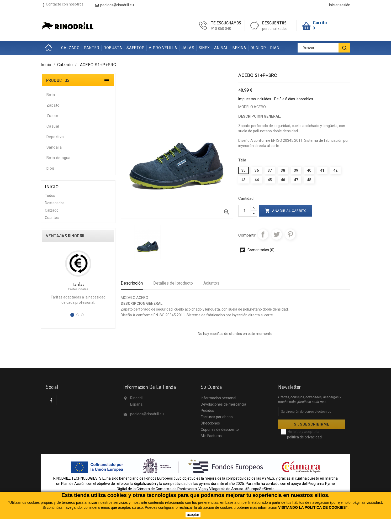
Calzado (52, 210)
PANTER (91, 48)
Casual (52, 126)
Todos (50, 195)
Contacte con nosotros (64, 4)
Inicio (50, 48)
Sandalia (54, 147)
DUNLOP (258, 48)
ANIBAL (221, 48)
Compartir (263, 234)
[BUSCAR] (344, 48)
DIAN (274, 48)
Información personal (218, 398)
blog (50, 168)
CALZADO (70, 48)
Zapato (53, 105)
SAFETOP (135, 48)
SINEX (204, 48)
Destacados (55, 203)
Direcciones (210, 423)
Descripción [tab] (132, 283)
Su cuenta (211, 387)
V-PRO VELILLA (163, 48)
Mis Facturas (211, 436)
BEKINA (239, 48)
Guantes (52, 218)
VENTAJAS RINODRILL (67, 235)
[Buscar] (324, 48)
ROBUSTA (113, 48)
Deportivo (55, 136)
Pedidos (207, 410)
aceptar (193, 514)
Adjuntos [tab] (211, 283)
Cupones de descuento (220, 429)
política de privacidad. (305, 437)
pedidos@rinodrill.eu (147, 414)
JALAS (188, 48)
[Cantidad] (244, 211)
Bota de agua (58, 157)
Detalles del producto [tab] (173, 283)
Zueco (52, 115)
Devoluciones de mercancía (223, 404)
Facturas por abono (217, 417)
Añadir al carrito (286, 210)
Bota (50, 94)
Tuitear (276, 234)
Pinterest (290, 234)
